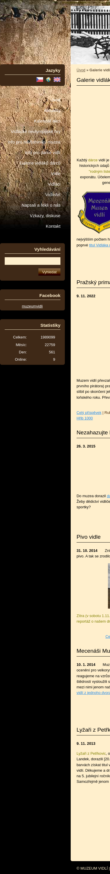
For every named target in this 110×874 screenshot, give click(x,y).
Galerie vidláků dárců (40, 163)
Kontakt (53, 226)
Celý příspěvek (89, 412)
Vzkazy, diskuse (45, 215)
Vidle (55, 173)
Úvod (55, 100)
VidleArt (52, 194)
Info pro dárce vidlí (42, 152)
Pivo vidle (89, 537)
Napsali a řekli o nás (40, 205)
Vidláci (54, 184)
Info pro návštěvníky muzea (34, 142)
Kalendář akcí (47, 121)
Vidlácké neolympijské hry (35, 131)
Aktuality (52, 110)
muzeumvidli (32, 306)
